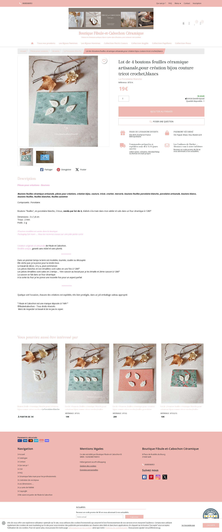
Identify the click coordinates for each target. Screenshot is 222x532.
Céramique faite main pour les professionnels (37, 476)
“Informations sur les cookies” (80, 528)
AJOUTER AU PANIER (161, 111)
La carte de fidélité (26, 487)
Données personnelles (89, 470)
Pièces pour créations (39, 51)
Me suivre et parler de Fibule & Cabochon (35, 495)
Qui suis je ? (23, 465)
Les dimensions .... (26, 484)
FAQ (20, 473)
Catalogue (22, 458)
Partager (46, 169)
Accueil (23, 51)
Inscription (197, 3)
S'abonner (134, 517)
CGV (20, 469)
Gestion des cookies (88, 466)
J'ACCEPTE (211, 525)
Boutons (56, 51)
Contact (187, 3)
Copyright (22, 491)
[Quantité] (124, 99)
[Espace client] (189, 23)
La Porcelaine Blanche (72, 51)
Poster (80, 169)
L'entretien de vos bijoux (28, 480)
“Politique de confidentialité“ (116, 528)
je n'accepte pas (188, 525)
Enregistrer (64, 169)
